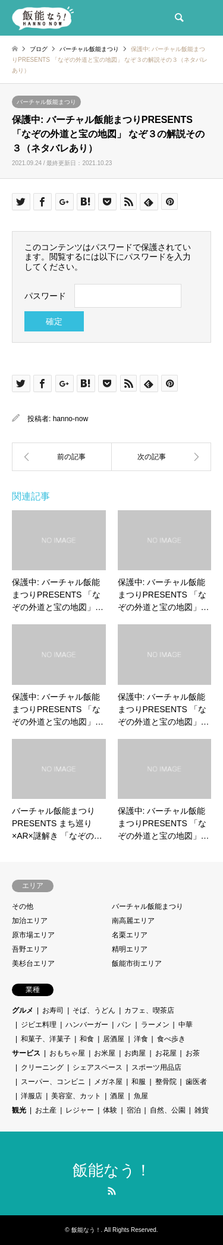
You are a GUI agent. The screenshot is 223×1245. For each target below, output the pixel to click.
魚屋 (141, 1096)
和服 (138, 1081)
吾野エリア (30, 949)
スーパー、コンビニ (53, 1081)
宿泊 (134, 1110)
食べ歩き (171, 1039)
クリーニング (42, 1067)
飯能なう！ (112, 1170)
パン (124, 1024)
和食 (87, 1039)
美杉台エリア (33, 963)
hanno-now (70, 419)
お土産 (45, 1110)
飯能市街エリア (137, 963)
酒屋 (117, 1096)
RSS (112, 1191)
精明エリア (129, 949)
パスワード (45, 296)
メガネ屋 (108, 1081)
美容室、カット (76, 1096)
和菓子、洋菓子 (46, 1039)
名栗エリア (129, 935)
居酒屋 (113, 1039)
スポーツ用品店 (156, 1067)
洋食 (141, 1039)
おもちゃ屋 (67, 1053)
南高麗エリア (133, 921)
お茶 (193, 1053)
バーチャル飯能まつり (46, 102)
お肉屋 (135, 1053)
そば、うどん (94, 1010)
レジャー (79, 1110)
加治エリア (30, 921)
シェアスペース (98, 1067)
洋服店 (31, 1096)
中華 (185, 1024)
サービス (26, 1053)
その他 (22, 906)
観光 (19, 1110)
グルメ (22, 1010)
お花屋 (166, 1053)
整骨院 (166, 1081)
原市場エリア (33, 935)
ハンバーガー (86, 1024)
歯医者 (196, 1081)
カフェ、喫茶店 (149, 1010)
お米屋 (104, 1053)
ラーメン (155, 1024)
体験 (110, 1110)
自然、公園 (168, 1110)
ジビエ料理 (38, 1024)
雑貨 (201, 1110)
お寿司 (53, 1010)
